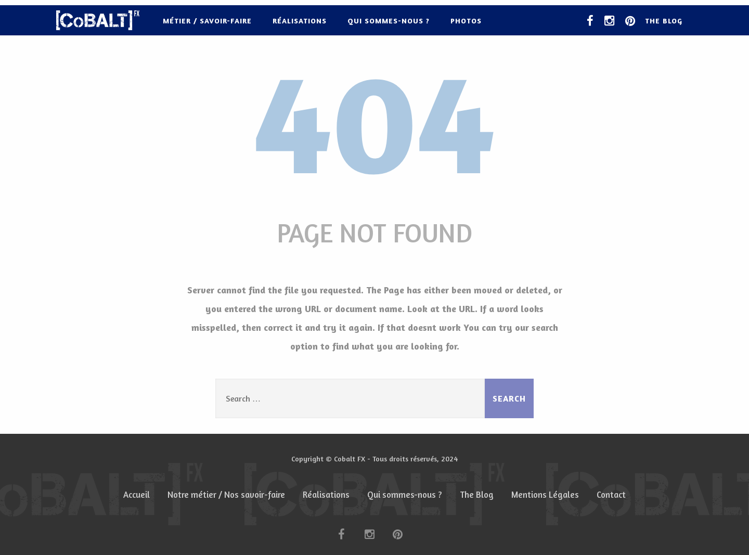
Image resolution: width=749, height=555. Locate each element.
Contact (611, 494)
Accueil (136, 494)
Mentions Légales (545, 494)
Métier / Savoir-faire (207, 20)
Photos (466, 20)
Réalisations (300, 20)
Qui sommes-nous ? (388, 20)
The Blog (663, 20)
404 (374, 119)
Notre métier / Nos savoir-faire (226, 494)
